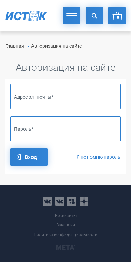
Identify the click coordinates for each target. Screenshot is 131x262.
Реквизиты (66, 215)
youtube (84, 201)
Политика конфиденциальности (65, 234)
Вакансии (65, 224)
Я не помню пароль (99, 157)
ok (71, 201)
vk (47, 201)
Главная (14, 46)
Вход (30, 157)
